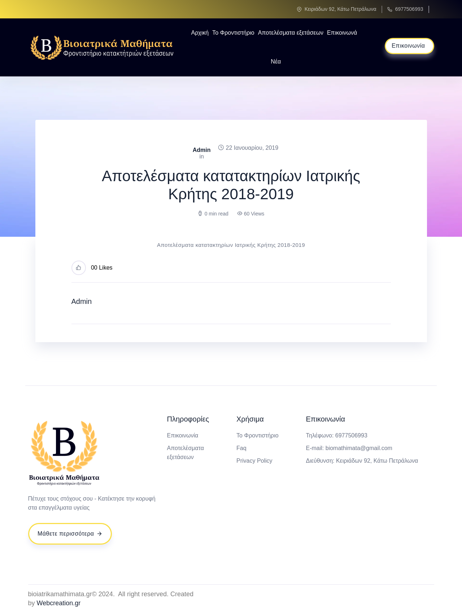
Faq (241, 448)
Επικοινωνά (342, 33)
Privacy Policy (254, 461)
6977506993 (409, 9)
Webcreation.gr (59, 603)
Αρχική (200, 33)
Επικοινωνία (183, 435)
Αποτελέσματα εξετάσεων (290, 33)
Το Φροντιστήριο (233, 33)
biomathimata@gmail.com (359, 448)
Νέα (276, 61)
